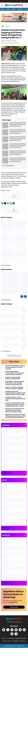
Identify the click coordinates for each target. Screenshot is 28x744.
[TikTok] (24, 629)
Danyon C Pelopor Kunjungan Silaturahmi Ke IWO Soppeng (14, 388)
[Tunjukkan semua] (25, 425)
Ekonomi (20, 9)
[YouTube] (16, 629)
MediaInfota (21, 646)
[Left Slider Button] (21, 296)
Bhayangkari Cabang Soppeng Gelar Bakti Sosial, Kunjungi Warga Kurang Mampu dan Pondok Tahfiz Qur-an (14, 383)
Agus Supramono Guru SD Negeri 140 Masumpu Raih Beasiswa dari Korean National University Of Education (15, 416)
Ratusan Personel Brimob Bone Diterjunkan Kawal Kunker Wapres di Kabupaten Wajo (14, 410)
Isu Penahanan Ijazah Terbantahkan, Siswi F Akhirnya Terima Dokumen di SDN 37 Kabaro (14, 373)
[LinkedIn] (11, 633)
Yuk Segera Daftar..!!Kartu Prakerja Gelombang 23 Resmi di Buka (15, 398)
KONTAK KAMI (10, 638)
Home (2, 9)
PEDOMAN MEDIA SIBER (20, 638)
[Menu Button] (2, 5)
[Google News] (20, 629)
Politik (8, 9)
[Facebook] (2, 203)
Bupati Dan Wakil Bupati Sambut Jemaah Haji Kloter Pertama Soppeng (15, 367)
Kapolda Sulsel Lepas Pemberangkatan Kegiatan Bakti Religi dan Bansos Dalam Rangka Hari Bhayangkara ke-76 (15, 393)
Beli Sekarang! (14, 607)
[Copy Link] (13, 203)
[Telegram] (8, 203)
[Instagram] (11, 629)
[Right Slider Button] (26, 9)
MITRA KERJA (22, 641)
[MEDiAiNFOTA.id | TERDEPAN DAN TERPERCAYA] (14, 619)
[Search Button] (25, 5)
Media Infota (11, 646)
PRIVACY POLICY (7, 641)
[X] (5, 203)
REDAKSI (4, 638)
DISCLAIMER (15, 641)
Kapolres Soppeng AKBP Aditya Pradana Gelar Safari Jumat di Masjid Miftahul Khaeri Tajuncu (14, 404)
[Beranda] (2, 26)
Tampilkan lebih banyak (14, 355)
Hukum (14, 9)
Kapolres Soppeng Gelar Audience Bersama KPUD (12, 378)
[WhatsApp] (11, 203)
